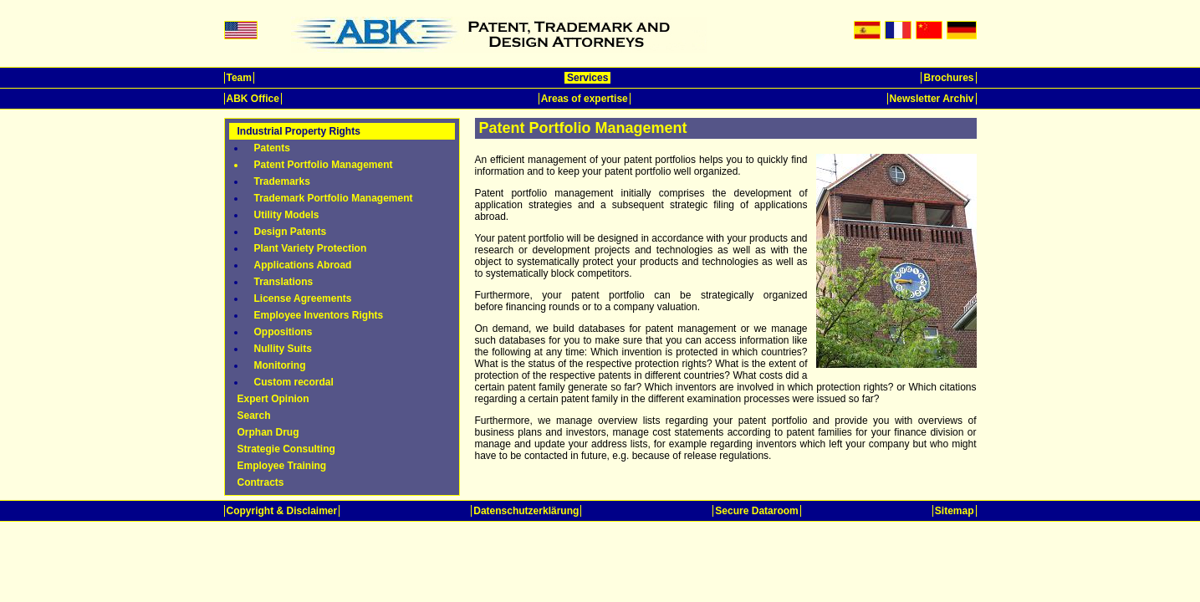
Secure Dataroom (756, 511)
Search (254, 415)
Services (587, 78)
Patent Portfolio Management (323, 165)
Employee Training (282, 466)
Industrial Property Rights (298, 131)
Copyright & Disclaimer (282, 511)
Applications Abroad (303, 265)
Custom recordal (294, 382)
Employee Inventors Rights (319, 315)
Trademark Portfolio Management (333, 198)
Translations (284, 282)
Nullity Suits (283, 349)
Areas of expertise (584, 99)
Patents (272, 148)
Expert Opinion (273, 399)
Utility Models (286, 215)
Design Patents (290, 231)
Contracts (260, 482)
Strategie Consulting (286, 449)
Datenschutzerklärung (526, 511)
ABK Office (253, 99)
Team (239, 78)
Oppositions (283, 332)
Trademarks (282, 181)
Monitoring (280, 365)
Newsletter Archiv (932, 99)
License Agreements (303, 298)
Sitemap (954, 511)
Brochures (948, 78)
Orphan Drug (268, 432)
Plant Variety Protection (310, 248)
